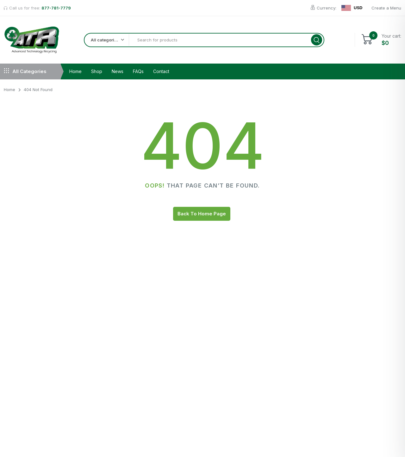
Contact (161, 72)
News (117, 72)
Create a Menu (386, 7)
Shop (96, 72)
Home (75, 72)
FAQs (138, 72)
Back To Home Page (202, 215)
